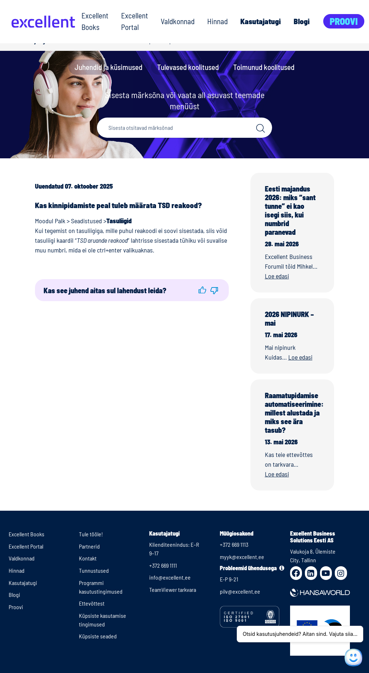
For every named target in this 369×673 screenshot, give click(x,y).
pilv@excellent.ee (240, 591)
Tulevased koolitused (188, 66)
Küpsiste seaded (98, 636)
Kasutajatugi (260, 21)
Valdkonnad (178, 21)
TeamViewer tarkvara (172, 589)
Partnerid (89, 546)
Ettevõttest (92, 603)
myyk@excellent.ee (242, 556)
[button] (202, 290)
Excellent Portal (134, 21)
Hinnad (217, 21)
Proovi (344, 21)
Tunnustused (94, 570)
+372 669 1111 (163, 565)
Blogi (302, 21)
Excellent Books (94, 21)
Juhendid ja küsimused (108, 66)
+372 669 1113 (234, 544)
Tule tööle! (91, 534)
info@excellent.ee (170, 577)
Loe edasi (277, 276)
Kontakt (88, 558)
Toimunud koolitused (263, 66)
